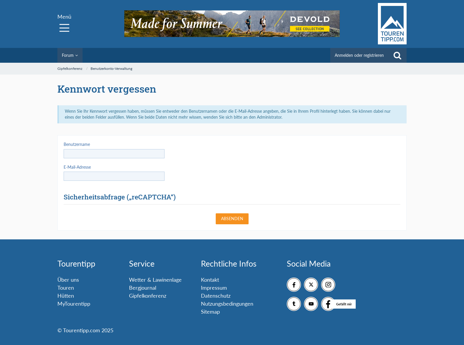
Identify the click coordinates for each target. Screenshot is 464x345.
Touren (65, 287)
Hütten (65, 295)
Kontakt (210, 279)
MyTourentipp (73, 303)
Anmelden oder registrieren (359, 55)
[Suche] (397, 55)
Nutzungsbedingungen (227, 303)
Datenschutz (216, 295)
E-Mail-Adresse (77, 167)
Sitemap (210, 311)
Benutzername (77, 144)
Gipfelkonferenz (147, 295)
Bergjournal (142, 287)
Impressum (214, 287)
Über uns (68, 279)
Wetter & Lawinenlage (155, 279)
